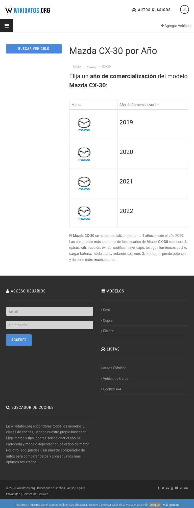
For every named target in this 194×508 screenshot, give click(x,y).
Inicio (77, 66)
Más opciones (171, 504)
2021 (126, 181)
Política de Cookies (35, 494)
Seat (105, 310)
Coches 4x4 (111, 389)
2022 (126, 211)
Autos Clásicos (151, 10)
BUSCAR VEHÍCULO (33, 49)
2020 (126, 151)
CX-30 (106, 66)
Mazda (91, 66)
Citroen (107, 331)
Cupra (106, 320)
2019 (126, 122)
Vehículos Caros (114, 379)
